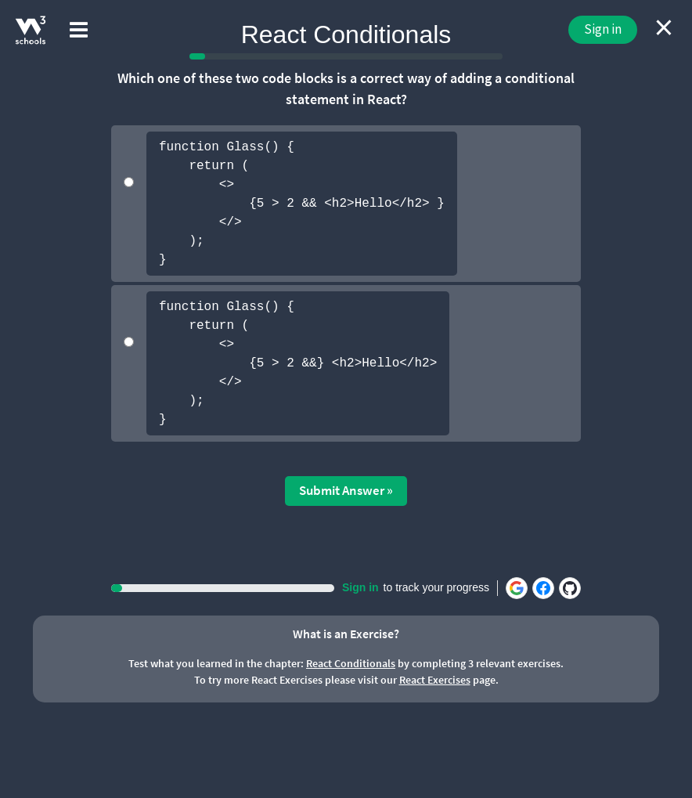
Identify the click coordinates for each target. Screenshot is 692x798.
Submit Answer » (346, 490)
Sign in (603, 29)
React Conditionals (350, 663)
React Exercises (434, 680)
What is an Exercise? (346, 633)
